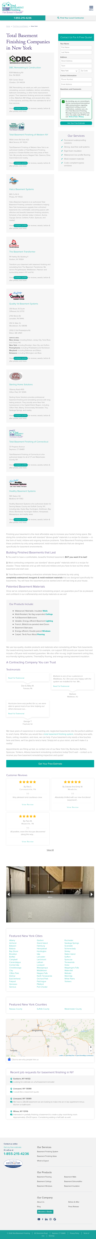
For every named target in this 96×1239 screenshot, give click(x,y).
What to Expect (43, 1160)
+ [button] (91, 1047)
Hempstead (42, 948)
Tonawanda (69, 962)
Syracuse (68, 959)
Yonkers (67, 981)
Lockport (40, 965)
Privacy (81, 117)
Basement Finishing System (47, 1151)
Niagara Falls (42, 973)
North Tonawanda (44, 975)
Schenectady (70, 948)
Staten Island (69, 954)
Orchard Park (42, 978)
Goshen (40, 940)
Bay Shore (13, 951)
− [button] (91, 1051)
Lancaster (41, 956)
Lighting (49, 621)
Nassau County (15, 1008)
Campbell (13, 959)
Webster (68, 973)
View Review (28, 804)
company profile (20, 108)
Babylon (12, 945)
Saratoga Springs (71, 943)
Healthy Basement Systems (22, 491)
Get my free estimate (12, 1147)
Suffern (67, 956)
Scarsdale (68, 945)
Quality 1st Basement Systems (23, 303)
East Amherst (14, 978)
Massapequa (42, 967)
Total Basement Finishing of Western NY (28, 134)
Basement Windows (44, 1186)
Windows (46, 631)
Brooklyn (13, 954)
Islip (38, 954)
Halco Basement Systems (21, 189)
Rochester (68, 940)
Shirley (67, 951)
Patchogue (41, 981)
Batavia (12, 948)
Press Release (73, 1206)
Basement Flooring (44, 1177)
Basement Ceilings (44, 1181)
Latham (40, 962)
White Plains (69, 978)
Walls (45, 610)
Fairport (12, 981)
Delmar (12, 975)
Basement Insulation (72, 1186)
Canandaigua (15, 962)
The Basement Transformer (22, 251)
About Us (40, 1202)
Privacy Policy (74, 1233)
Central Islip (14, 965)
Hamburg (41, 945)
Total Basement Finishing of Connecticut (28, 441)
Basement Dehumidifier (73, 1181)
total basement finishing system (58, 734)
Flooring (41, 634)
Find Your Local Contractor (70, 17)
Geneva (12, 986)
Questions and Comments (70, 89)
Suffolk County (43, 1008)
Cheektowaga (15, 967)
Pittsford (40, 984)
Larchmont (41, 959)
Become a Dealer (45, 1211)
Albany (12, 940)
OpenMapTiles (70, 1055)
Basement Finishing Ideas (47, 1156)
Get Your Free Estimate (50, 763)
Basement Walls (70, 1177)
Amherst (12, 943)
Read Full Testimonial (16, 678)
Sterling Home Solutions (21, 384)
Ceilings (49, 614)
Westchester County (73, 1008)
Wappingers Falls (71, 967)
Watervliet (68, 970)
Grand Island (42, 943)
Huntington (41, 951)
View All (50, 850)
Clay (11, 970)
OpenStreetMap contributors (85, 1055)
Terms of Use (73, 117)
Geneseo (13, 984)
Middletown (42, 970)
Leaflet (61, 1055)
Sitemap (51, 1236)
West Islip (68, 975)
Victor (66, 965)
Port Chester (42, 986)
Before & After (73, 1202)
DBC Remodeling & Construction (25, 67)
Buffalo (12, 956)
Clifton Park (14, 973)
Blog (39, 1206)
